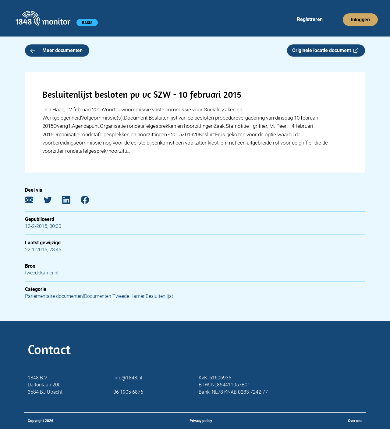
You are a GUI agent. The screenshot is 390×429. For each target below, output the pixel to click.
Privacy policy (201, 421)
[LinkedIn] (71, 201)
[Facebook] (89, 201)
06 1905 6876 (128, 392)
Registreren (310, 19)
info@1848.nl (127, 378)
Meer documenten (56, 50)
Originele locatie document (325, 50)
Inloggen (360, 20)
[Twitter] (52, 201)
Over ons (355, 421)
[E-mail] (33, 201)
